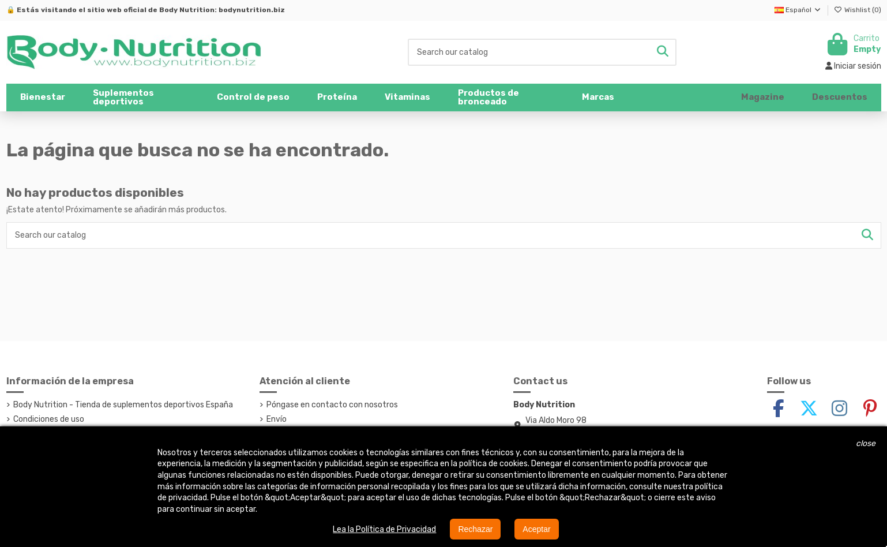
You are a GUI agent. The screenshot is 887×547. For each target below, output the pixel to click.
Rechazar (475, 529)
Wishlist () (857, 10)
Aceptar (536, 529)
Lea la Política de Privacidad (384, 529)
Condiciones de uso (48, 419)
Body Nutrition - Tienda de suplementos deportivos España (123, 405)
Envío (276, 419)
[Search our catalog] (662, 52)
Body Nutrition (187, 10)
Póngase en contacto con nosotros (332, 405)
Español (798, 10)
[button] (141, 97)
